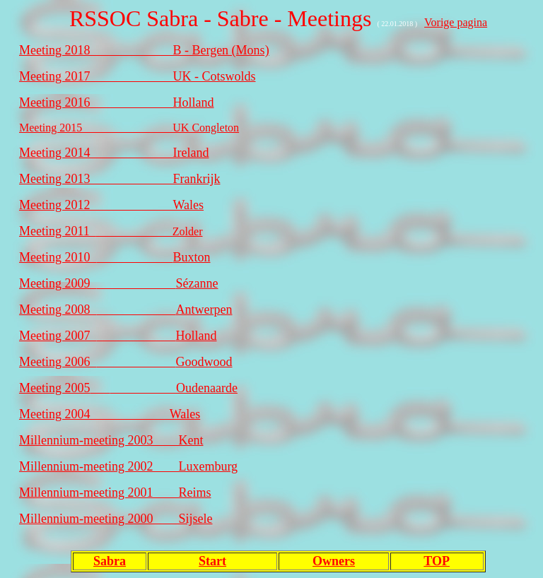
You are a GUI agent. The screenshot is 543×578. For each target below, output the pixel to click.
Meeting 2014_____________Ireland (114, 153)
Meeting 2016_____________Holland (116, 102)
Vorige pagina (455, 22)
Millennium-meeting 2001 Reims (115, 492)
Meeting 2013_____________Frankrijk (119, 179)
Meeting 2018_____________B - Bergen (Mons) (144, 50)
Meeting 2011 (57, 231)
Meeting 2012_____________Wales (111, 205)
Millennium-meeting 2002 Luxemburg (128, 466)
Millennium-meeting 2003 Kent (111, 440)
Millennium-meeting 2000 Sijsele (115, 519)
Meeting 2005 (54, 388)
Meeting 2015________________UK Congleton (129, 128)
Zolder (149, 231)
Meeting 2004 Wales (109, 414)
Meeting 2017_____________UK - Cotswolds (137, 76)
